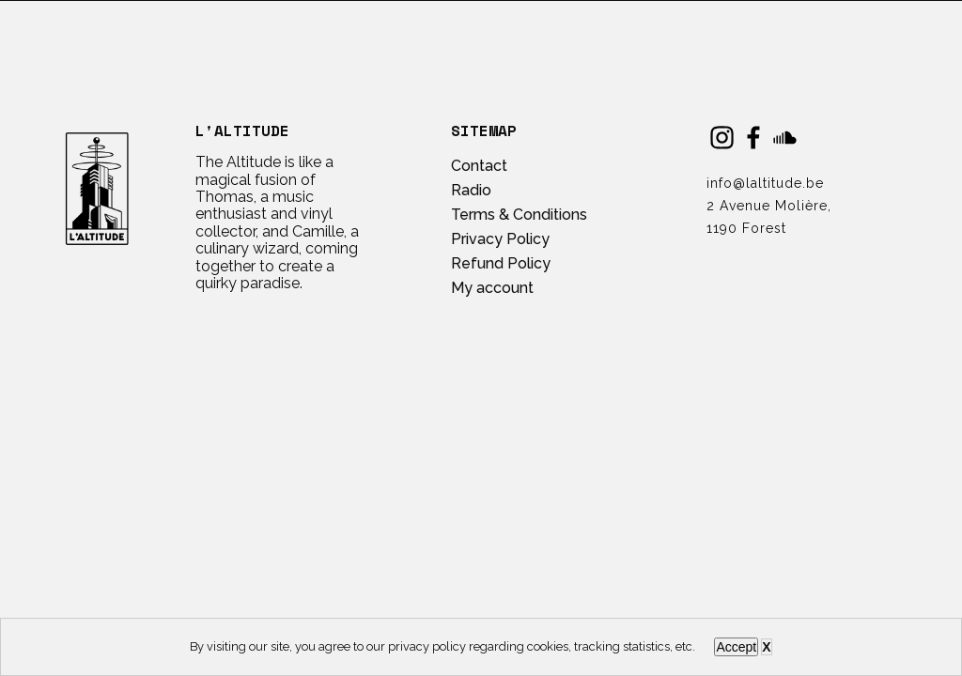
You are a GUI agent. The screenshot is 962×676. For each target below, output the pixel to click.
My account (492, 288)
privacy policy (427, 646)
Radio (471, 190)
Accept (736, 646)
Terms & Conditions (519, 214)
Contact (479, 166)
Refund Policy (501, 263)
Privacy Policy (500, 239)
